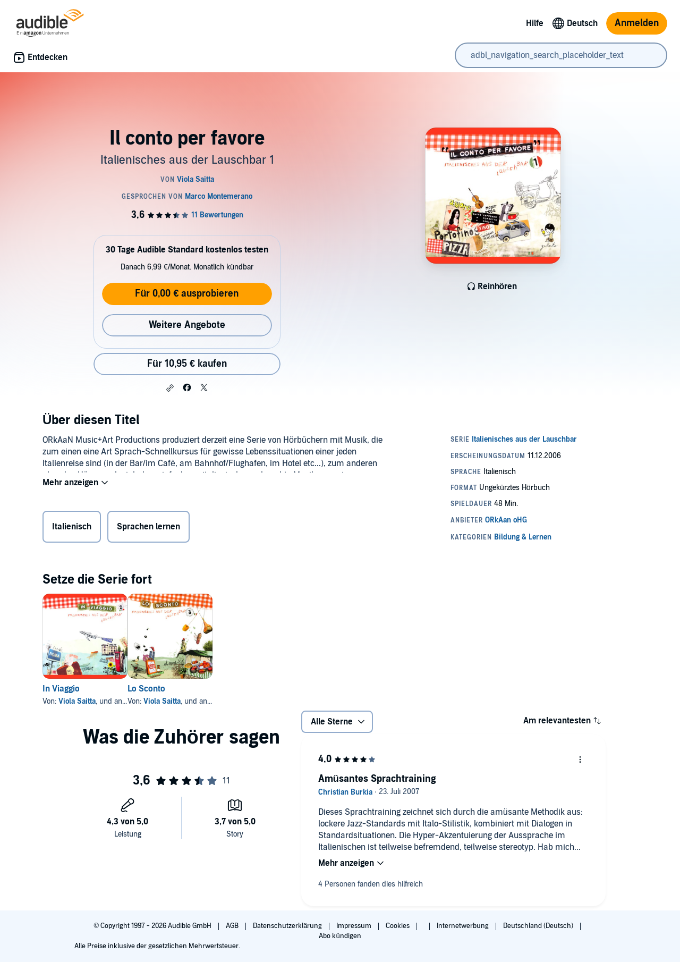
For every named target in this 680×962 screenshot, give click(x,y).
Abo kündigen (340, 936)
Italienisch (71, 529)
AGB (233, 926)
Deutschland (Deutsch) (539, 926)
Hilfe (534, 23)
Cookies (398, 926)
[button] (170, 388)
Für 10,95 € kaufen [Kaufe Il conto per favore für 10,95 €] (187, 363)
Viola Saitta (77, 701)
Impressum (354, 926)
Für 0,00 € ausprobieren (187, 293)
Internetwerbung (463, 926)
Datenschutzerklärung (288, 926)
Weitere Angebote (187, 325)
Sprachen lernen (148, 529)
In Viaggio (61, 688)
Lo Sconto (163, 688)
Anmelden (637, 23)
